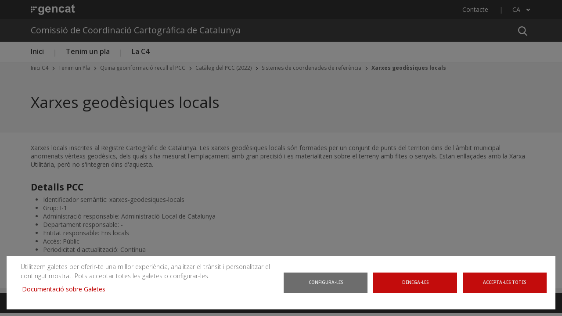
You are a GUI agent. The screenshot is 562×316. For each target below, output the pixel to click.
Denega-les (416, 287)
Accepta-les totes (505, 287)
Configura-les (326, 287)
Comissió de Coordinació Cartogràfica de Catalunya (136, 30)
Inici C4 (39, 68)
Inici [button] (37, 51)
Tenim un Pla (74, 68)
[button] (522, 30)
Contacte (475, 9)
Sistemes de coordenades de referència (311, 68)
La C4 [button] (140, 51)
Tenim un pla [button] (88, 51)
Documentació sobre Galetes (63, 291)
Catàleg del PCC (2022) (223, 68)
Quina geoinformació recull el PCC (142, 68)
